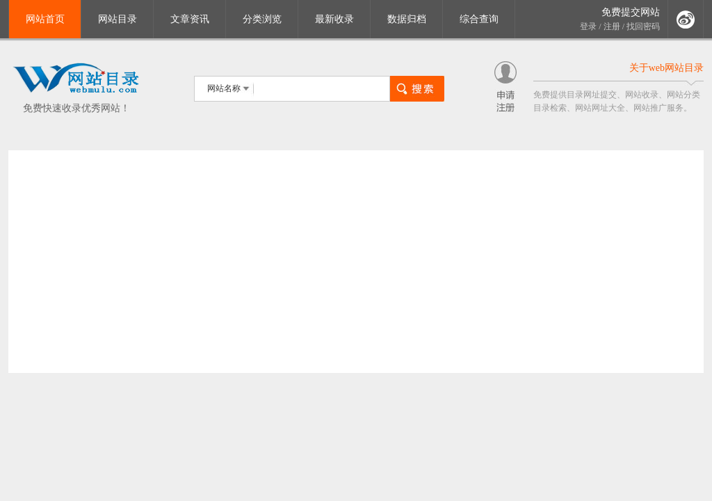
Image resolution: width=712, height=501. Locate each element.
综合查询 (479, 19)
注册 (612, 26)
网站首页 (45, 19)
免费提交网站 (630, 12)
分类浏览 (262, 19)
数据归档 (406, 19)
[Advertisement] (356, 261)
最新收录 (334, 19)
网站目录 (117, 19)
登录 (588, 26)
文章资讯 (189, 19)
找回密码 (643, 26)
